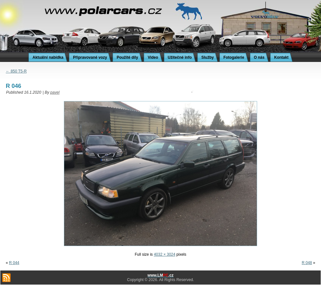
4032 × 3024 (164, 254)
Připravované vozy (90, 57)
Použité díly (127, 57)
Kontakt (281, 57)
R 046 (13, 86)
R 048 (307, 263)
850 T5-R (16, 71)
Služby (207, 57)
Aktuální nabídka (47, 57)
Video (153, 57)
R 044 (14, 263)
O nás (259, 57)
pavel (55, 92)
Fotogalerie (233, 57)
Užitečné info (180, 57)
